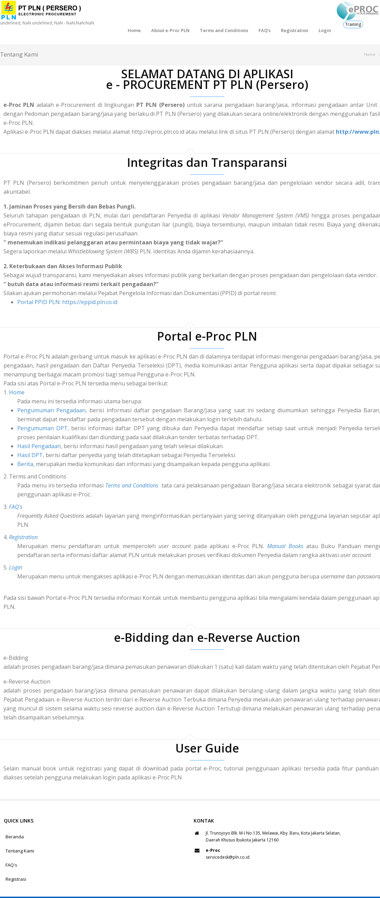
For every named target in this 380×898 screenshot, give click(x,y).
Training (353, 24)
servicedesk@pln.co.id (228, 841)
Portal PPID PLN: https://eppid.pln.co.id (67, 286)
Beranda (15, 821)
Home (103, 14)
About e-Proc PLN (139, 14)
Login (294, 14)
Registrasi (16, 863)
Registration (263, 14)
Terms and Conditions (193, 14)
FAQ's (233, 14)
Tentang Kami (20, 835)
